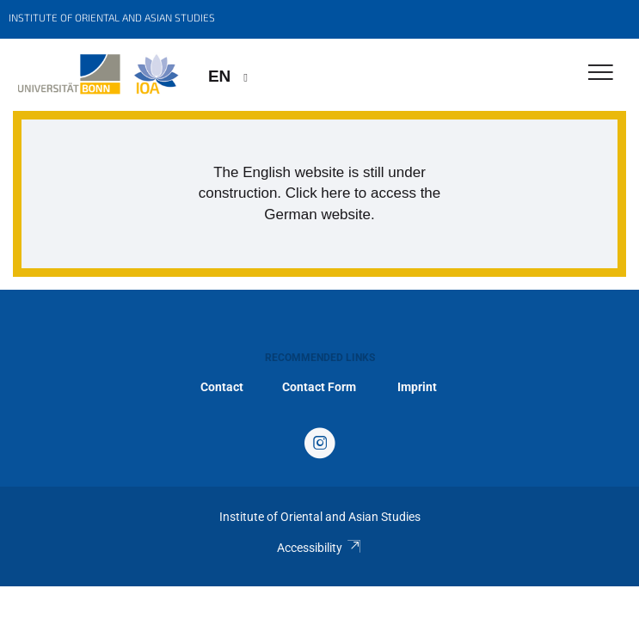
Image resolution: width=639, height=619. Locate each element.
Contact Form (319, 387)
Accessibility (319, 548)
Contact (221, 387)
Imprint (417, 387)
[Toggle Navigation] (600, 73)
